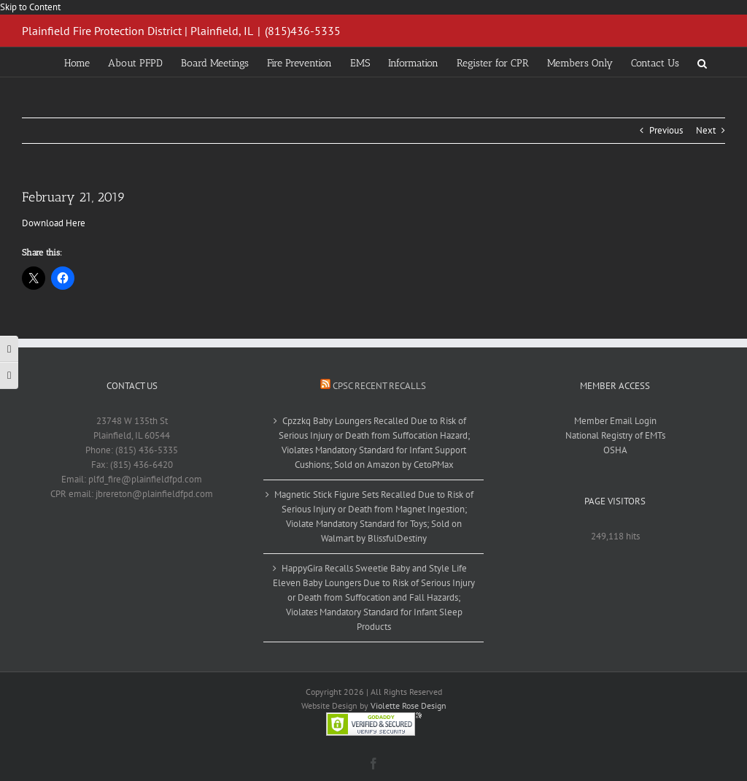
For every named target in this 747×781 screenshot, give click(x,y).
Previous (666, 130)
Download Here (53, 223)
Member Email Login (615, 421)
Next (706, 130)
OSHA (615, 450)
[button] (702, 62)
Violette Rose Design (408, 705)
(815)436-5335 (303, 30)
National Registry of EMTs (615, 435)
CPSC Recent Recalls (379, 386)
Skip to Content (30, 7)
